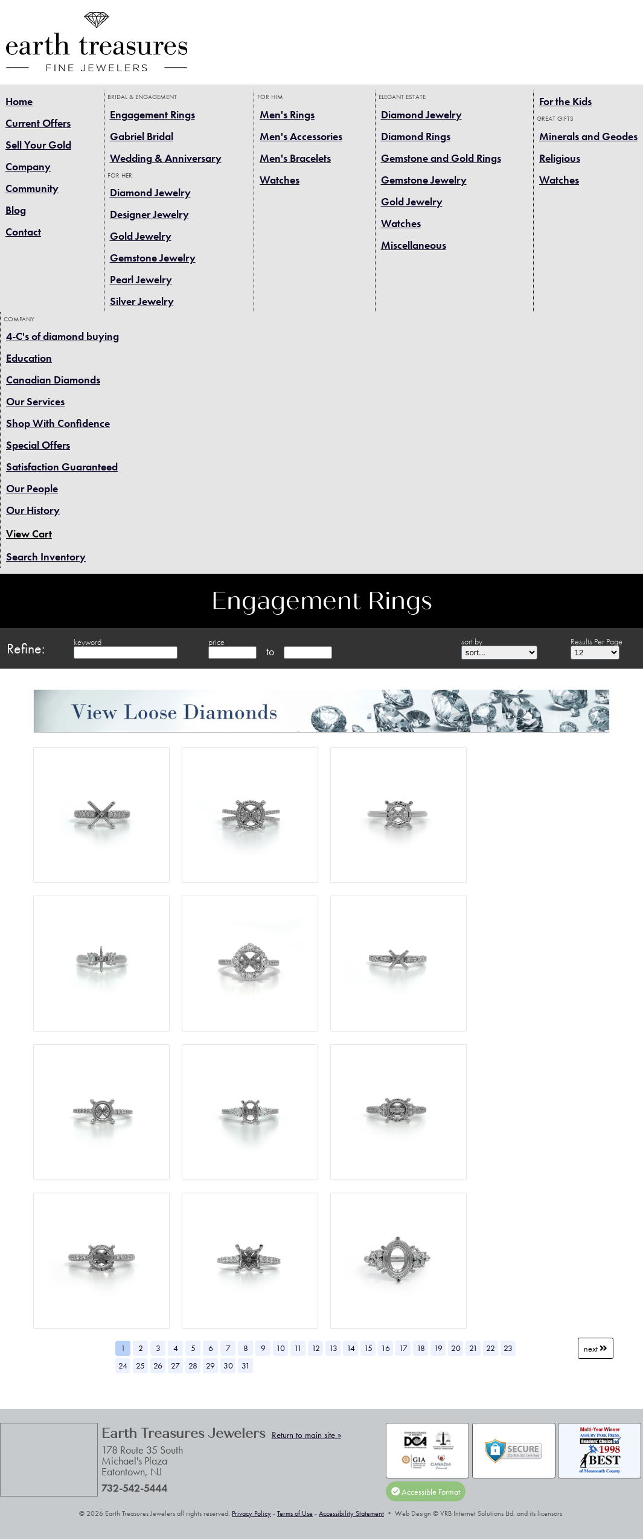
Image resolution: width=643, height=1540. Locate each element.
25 (140, 1365)
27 (175, 1365)
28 (192, 1365)
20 (456, 1348)
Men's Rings (287, 114)
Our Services (35, 401)
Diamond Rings (415, 136)
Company (28, 166)
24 (122, 1365)
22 (490, 1348)
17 (403, 1348)
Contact (23, 232)
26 (157, 1365)
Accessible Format (425, 1491)
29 (210, 1365)
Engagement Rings (152, 114)
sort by (471, 641)
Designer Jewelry (149, 214)
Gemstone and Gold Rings (441, 158)
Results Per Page (596, 641)
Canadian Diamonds (53, 380)
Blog (15, 210)
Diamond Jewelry (150, 192)
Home (19, 101)
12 (316, 1348)
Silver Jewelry (142, 301)
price (216, 642)
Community (32, 188)
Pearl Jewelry (141, 279)
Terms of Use (295, 1513)
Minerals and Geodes (588, 136)
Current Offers (38, 123)
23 (508, 1348)
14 (351, 1348)
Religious (559, 158)
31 (246, 1365)
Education (29, 358)
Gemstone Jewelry (153, 258)
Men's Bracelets (295, 158)
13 (333, 1348)
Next (595, 1348)
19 (438, 1348)
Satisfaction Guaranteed (62, 466)
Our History (33, 510)
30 (228, 1365)
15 (368, 1348)
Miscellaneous (413, 245)
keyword (87, 642)
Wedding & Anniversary (166, 158)
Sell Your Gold (38, 145)
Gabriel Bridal (141, 136)
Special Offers (38, 445)
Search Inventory (46, 556)
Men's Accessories (301, 136)
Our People (32, 488)
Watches (279, 180)
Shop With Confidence (58, 423)
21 (473, 1348)
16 (385, 1348)
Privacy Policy (251, 1513)
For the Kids (565, 101)
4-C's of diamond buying (62, 336)
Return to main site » (306, 1435)
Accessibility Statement (351, 1513)
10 (280, 1348)
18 (421, 1348)
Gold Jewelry (140, 236)
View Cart (29, 534)
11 (298, 1348)
